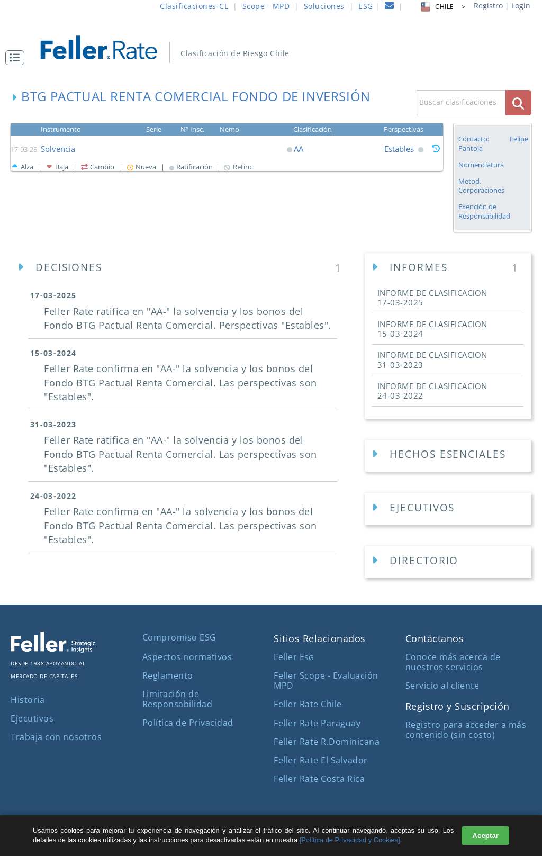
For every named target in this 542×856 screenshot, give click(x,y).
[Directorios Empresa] (448, 562)
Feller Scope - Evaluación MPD (326, 680)
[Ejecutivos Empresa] (448, 509)
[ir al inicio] (106, 46)
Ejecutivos (32, 718)
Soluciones (324, 6)
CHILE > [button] (442, 7)
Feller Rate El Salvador (321, 760)
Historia (27, 700)
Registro (488, 6)
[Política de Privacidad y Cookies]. (351, 840)
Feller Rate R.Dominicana (327, 741)
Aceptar (485, 836)
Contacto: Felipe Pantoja (493, 143)
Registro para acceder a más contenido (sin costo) (466, 730)
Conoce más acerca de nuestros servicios (453, 662)
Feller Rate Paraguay (317, 723)
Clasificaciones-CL (194, 6)
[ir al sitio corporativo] (53, 649)
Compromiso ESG (179, 637)
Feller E (293, 657)
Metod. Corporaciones (481, 185)
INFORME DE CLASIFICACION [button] (432, 297)
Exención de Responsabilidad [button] (484, 211)
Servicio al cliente (442, 685)
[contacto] (389, 7)
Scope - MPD (266, 6)
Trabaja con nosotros (56, 737)
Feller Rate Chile (308, 704)
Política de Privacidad (187, 722)
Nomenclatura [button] (481, 164)
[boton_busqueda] (518, 102)
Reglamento (167, 675)
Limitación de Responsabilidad (177, 699)
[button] (17, 57)
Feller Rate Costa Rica (319, 779)
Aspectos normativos (187, 657)
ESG (365, 6)
